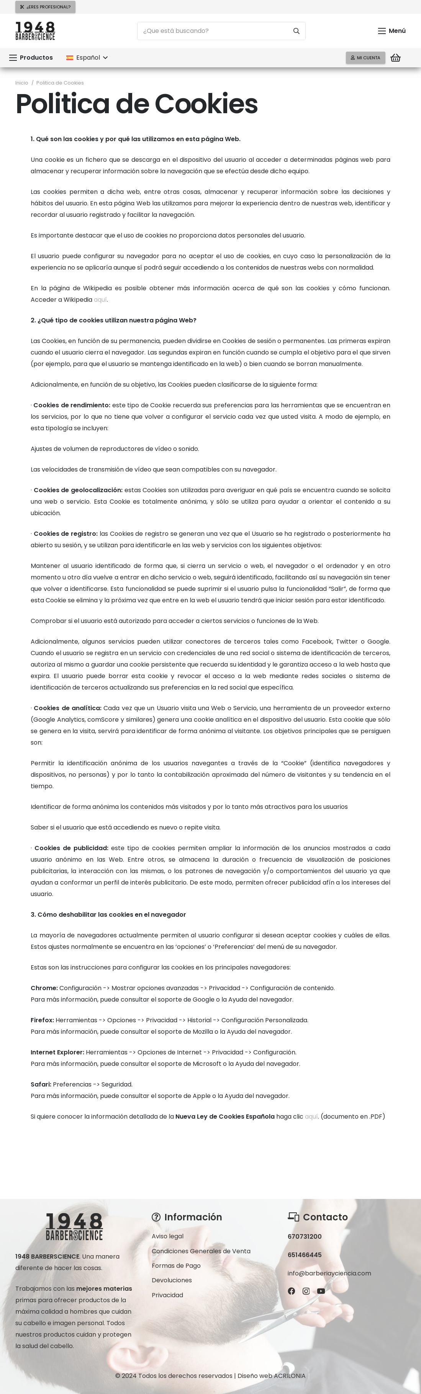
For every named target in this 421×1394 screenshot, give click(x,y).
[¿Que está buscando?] (221, 31)
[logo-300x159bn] (35, 31)
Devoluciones (172, 1280)
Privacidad (167, 1295)
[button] (392, 31)
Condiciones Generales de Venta (201, 1251)
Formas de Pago (176, 1265)
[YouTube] (321, 1291)
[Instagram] (306, 1291)
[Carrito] (395, 58)
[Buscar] (296, 31)
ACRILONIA (290, 1375)
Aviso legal (167, 1236)
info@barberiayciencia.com (329, 1273)
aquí (100, 299)
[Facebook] (291, 1291)
